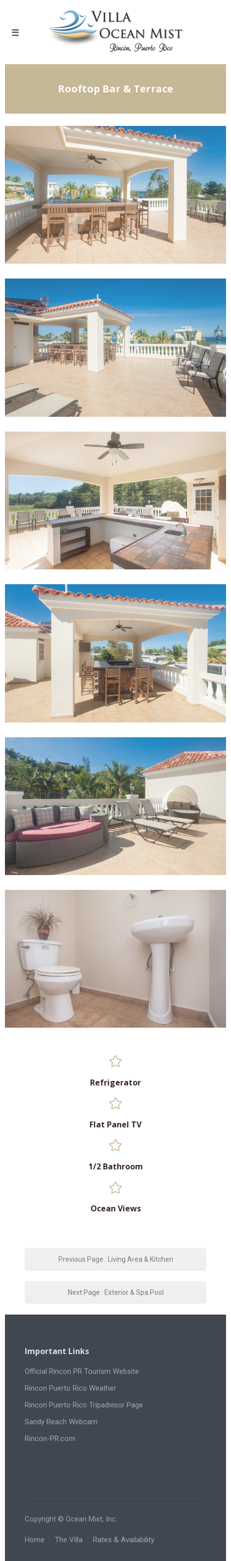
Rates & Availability (123, 1539)
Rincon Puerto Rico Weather (70, 1388)
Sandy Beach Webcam (61, 1421)
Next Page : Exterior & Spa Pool (116, 1292)
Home (35, 1539)
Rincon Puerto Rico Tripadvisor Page (84, 1405)
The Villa (69, 1539)
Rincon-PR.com (50, 1438)
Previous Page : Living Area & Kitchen (115, 1259)
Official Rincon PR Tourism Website (82, 1371)
